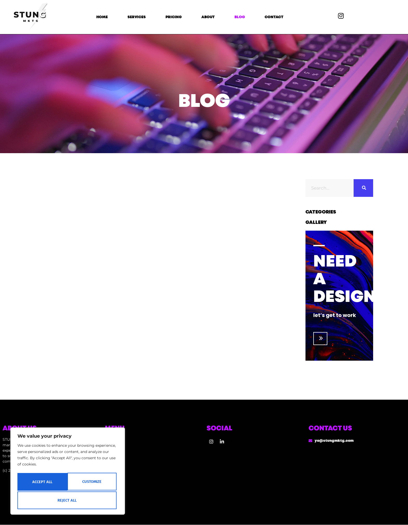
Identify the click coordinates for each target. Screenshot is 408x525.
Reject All (92, 482)
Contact (274, 17)
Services (137, 17)
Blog (239, 17)
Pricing (173, 17)
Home (102, 17)
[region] (67, 472)
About (208, 17)
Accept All (67, 500)
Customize (42, 482)
